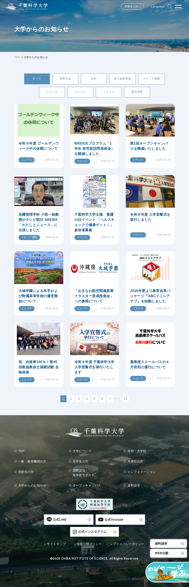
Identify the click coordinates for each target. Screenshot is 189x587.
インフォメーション (142, 473)
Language (156, 6)
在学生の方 (81, 462)
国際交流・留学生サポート (84, 474)
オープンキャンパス (87, 486)
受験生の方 (126, 6)
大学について (82, 452)
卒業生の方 (135, 462)
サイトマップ (56, 533)
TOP (21, 452)
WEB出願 (162, 553)
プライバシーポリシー (128, 533)
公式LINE (32, 520)
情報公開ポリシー (89, 533)
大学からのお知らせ (32, 486)
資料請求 (161, 543)
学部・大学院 (137, 452)
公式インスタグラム (141, 521)
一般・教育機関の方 (32, 462)
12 (126, 400)
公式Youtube (85, 520)
